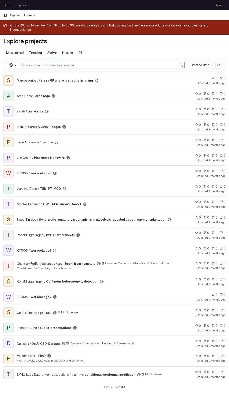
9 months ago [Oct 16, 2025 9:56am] (217, 346)
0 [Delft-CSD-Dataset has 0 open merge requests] (214, 341)
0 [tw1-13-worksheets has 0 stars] (198, 233)
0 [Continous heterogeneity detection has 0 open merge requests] (214, 279)
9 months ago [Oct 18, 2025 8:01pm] (217, 330)
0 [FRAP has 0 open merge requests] (214, 356)
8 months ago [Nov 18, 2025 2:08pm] (217, 98)
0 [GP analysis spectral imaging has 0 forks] (223, 78)
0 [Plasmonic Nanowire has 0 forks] (206, 155)
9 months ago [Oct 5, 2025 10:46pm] (217, 315)
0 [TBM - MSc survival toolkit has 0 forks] (206, 202)
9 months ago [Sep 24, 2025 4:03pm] (217, 376)
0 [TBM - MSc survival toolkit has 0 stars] (198, 202)
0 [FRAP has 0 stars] (198, 356)
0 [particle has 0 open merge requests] (214, 140)
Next (121, 387)
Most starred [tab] (15, 52)
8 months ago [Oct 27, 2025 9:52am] (217, 129)
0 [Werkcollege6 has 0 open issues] (223, 171)
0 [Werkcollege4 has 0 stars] (214, 295)
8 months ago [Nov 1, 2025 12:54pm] (217, 145)
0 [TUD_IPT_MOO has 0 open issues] (223, 186)
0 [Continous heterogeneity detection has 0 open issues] (223, 279)
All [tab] (80, 52)
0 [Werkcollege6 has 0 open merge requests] (214, 171)
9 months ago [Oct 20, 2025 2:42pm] (217, 206)
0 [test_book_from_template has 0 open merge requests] (214, 263)
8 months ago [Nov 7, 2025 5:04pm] (217, 83)
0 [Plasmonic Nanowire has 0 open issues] (223, 155)
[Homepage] (7, 5)
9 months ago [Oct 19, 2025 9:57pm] (217, 237)
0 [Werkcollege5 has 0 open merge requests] (214, 248)
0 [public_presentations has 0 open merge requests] (214, 325)
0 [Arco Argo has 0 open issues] (223, 94)
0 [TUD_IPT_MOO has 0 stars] (198, 186)
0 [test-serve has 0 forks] (206, 109)
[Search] (96, 65)
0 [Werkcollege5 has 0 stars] (198, 248)
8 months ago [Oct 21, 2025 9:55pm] (217, 191)
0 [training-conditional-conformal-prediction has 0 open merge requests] (214, 372)
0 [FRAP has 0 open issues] (223, 356)
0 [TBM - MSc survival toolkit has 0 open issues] (223, 202)
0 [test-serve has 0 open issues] (223, 109)
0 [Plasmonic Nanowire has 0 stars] (198, 155)
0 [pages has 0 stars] (198, 124)
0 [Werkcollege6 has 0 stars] (198, 171)
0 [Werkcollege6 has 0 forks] (206, 171)
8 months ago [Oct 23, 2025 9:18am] (217, 160)
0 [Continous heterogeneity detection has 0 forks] (206, 279)
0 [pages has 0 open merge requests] (214, 124)
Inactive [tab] (67, 52)
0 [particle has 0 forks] (206, 140)
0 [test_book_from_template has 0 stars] (198, 263)
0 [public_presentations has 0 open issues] (223, 325)
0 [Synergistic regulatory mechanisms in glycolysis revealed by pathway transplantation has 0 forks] (206, 217)
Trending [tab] (35, 52)
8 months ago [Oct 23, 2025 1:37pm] (217, 175)
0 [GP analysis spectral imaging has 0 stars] (214, 78)
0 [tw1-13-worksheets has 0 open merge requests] (214, 233)
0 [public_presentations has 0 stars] (198, 325)
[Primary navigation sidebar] (5, 15)
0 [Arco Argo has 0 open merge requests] (214, 94)
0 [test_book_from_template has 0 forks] (206, 263)
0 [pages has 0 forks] (206, 124)
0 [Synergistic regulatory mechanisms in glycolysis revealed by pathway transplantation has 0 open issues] (223, 217)
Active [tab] (52, 52)
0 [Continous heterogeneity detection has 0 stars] (198, 279)
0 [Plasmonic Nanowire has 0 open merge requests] (214, 155)
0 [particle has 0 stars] (198, 140)
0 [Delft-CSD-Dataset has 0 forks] (206, 341)
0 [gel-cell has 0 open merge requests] (214, 310)
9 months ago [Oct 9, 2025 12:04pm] (217, 299)
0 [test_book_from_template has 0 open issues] (223, 263)
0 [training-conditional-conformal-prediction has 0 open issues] (223, 372)
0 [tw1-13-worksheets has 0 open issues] (223, 233)
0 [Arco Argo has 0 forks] (206, 94)
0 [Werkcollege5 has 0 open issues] (223, 248)
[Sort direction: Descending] (218, 65)
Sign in (219, 5)
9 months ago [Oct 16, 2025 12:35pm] (217, 253)
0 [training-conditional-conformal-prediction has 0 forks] (206, 372)
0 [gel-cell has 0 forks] (206, 310)
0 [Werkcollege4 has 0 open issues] (223, 295)
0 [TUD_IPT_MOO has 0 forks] (206, 186)
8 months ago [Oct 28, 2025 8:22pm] (217, 114)
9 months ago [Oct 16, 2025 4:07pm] (217, 222)
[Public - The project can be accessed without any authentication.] (96, 80)
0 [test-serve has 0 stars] (198, 109)
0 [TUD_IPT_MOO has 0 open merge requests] (214, 186)
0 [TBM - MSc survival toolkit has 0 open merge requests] (214, 202)
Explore (21, 5)
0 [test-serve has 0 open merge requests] (214, 109)
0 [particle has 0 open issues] (223, 140)
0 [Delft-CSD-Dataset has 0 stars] (198, 341)
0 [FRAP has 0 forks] (206, 356)
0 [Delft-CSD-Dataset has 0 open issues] (223, 341)
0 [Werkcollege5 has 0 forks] (206, 248)
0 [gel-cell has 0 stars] (198, 310)
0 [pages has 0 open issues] (223, 124)
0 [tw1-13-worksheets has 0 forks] (206, 233)
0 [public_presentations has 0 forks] (206, 325)
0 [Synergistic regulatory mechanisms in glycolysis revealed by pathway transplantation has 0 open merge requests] (214, 217)
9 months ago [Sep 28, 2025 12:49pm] (217, 360)
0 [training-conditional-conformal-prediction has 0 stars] (198, 372)
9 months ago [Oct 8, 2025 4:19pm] (217, 284)
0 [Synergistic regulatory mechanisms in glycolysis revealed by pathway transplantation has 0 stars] (198, 217)
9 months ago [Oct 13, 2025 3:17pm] (217, 268)
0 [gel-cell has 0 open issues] (223, 310)
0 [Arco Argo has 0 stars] (198, 94)
